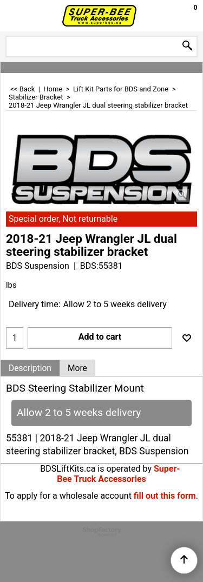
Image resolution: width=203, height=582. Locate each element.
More (77, 368)
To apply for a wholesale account (68, 496)
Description (30, 368)
